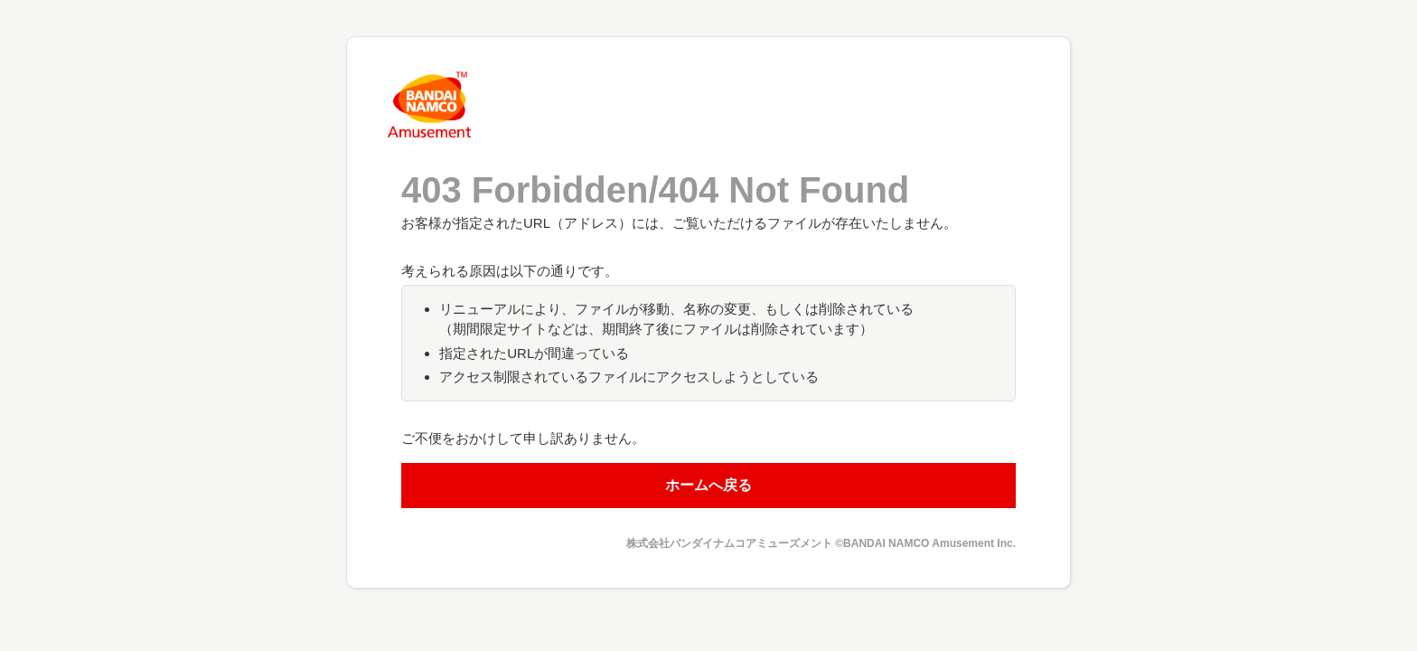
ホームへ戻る (708, 485)
